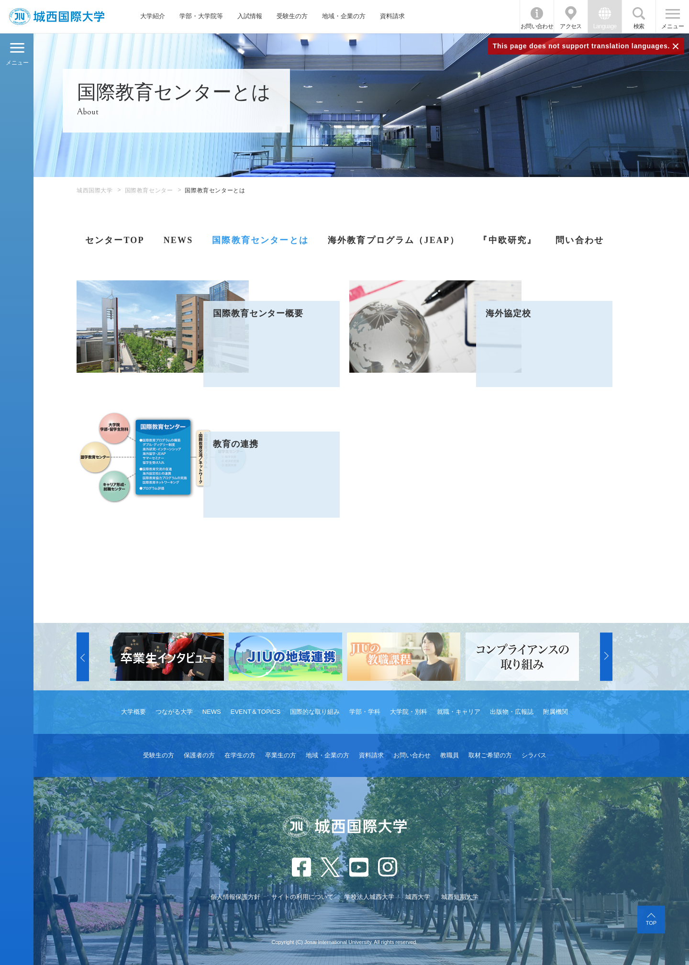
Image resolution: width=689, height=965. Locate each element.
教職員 (449, 755)
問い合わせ (580, 240)
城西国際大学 (95, 190)
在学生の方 (240, 755)
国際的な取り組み (315, 711)
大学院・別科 (408, 711)
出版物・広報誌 (511, 711)
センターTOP (114, 240)
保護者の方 (199, 755)
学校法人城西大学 (369, 896)
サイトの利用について (302, 896)
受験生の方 (292, 16)
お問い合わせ (537, 26)
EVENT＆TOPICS (256, 711)
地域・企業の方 (344, 16)
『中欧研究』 (507, 240)
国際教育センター (149, 190)
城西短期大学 (459, 896)
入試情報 (249, 16)
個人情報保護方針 (235, 896)
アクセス (571, 26)
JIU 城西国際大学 (56, 16)
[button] (83, 656)
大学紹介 (152, 16)
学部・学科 (364, 711)
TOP (651, 923)
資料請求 (392, 16)
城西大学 (417, 896)
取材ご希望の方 (490, 755)
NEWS (178, 240)
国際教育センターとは (260, 240)
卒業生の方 (280, 755)
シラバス (534, 755)
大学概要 (133, 711)
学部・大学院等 (201, 16)
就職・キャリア (458, 711)
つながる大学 (174, 711)
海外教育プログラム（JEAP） (393, 240)
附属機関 (555, 711)
